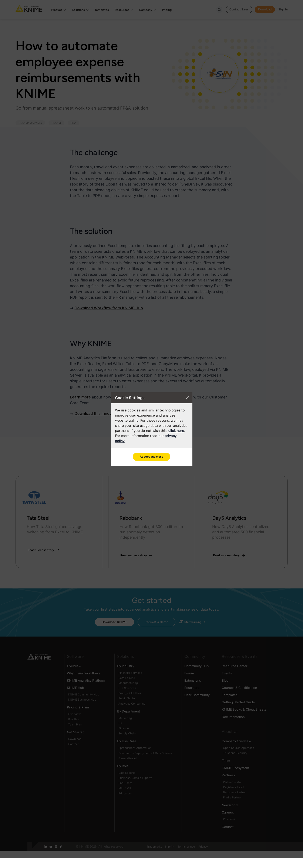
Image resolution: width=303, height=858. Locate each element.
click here (176, 430)
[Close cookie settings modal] (187, 397)
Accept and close (151, 456)
